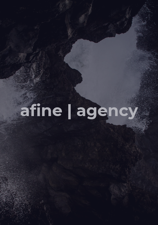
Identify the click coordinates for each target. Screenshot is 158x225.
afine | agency (79, 110)
